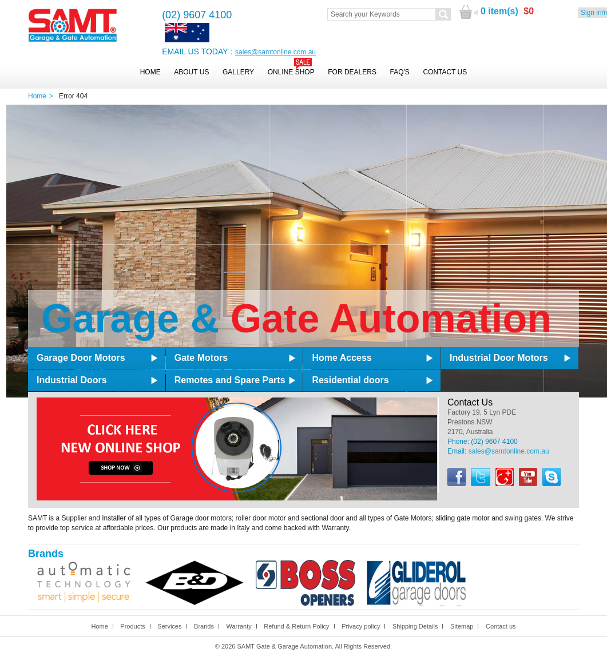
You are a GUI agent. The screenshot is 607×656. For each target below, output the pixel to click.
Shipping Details (415, 626)
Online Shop (291, 72)
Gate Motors (201, 358)
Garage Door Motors (81, 358)
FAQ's (400, 72)
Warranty (238, 626)
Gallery (238, 72)
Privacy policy (361, 626)
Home (150, 72)
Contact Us (445, 72)
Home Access (341, 358)
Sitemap (461, 626)
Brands (204, 626)
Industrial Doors (72, 380)
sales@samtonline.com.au (275, 52)
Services (169, 626)
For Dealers (352, 72)
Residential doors (350, 380)
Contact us (501, 626)
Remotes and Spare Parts (229, 380)
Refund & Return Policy (296, 626)
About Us (191, 72)
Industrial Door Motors (499, 358)
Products (132, 626)
